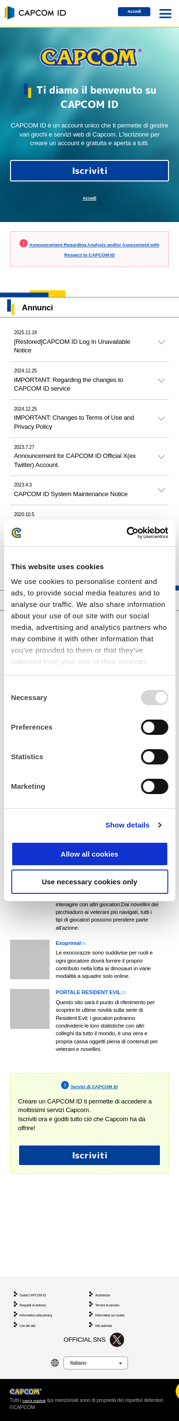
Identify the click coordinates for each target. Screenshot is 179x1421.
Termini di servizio (113, 1284)
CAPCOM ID (34, 12)
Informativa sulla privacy (44, 1297)
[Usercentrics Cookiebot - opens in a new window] (127, 533)
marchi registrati (39, 1393)
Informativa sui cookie (117, 1297)
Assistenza (106, 1271)
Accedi (126, 14)
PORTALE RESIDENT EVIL (105, 1021)
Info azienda (107, 1310)
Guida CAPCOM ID (39, 1271)
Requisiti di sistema (39, 1284)
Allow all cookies (89, 854)
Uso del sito (31, 1310)
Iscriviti (89, 176)
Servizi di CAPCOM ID (94, 1117)
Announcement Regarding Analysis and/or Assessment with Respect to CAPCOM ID (92, 263)
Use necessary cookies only (89, 882)
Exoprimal (75, 969)
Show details (127, 825)
